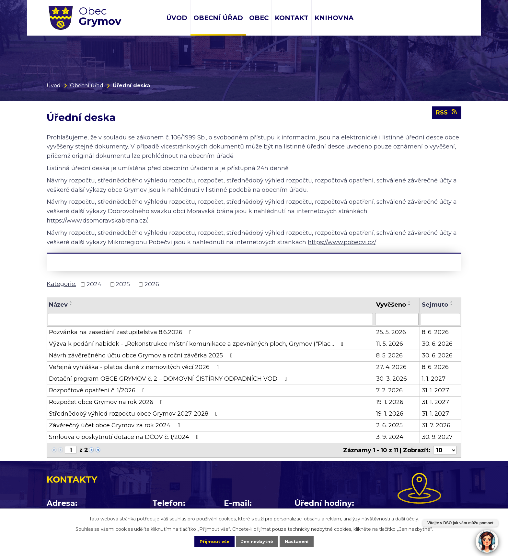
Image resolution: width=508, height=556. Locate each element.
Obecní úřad (218, 18)
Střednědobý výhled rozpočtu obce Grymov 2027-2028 (134, 413)
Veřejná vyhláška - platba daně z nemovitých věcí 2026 (135, 367)
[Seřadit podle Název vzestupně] (71, 301)
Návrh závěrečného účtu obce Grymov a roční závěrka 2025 (142, 355)
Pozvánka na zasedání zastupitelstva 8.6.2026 (121, 332)
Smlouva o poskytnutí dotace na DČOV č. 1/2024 (125, 437)
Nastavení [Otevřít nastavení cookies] (301, 541)
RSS (447, 114)
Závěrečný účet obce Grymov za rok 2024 (115, 425)
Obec (259, 18)
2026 (151, 284)
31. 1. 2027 (435, 390)
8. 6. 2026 (435, 332)
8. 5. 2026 (389, 355)
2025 (123, 284)
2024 (94, 284)
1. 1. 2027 (433, 378)
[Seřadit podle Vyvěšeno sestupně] (409, 304)
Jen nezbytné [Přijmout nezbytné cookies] (257, 541)
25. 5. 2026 (391, 332)
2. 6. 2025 (389, 425)
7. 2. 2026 (389, 390)
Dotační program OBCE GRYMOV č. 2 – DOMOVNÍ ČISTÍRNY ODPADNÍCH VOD (169, 378)
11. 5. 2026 (389, 343)
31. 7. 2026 (436, 425)
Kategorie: (61, 284)
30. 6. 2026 (437, 343)
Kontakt (291, 18)
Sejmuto (435, 304)
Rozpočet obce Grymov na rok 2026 (107, 402)
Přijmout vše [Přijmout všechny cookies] (210, 541)
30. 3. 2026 (391, 378)
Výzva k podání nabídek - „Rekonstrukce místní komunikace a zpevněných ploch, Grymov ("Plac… (197, 343)
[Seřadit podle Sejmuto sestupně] (451, 304)
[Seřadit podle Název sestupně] (71, 304)
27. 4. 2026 (391, 367)
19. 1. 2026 (389, 402)
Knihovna (334, 18)
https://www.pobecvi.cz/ (341, 242)
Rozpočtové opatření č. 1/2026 (98, 390)
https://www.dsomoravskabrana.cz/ (97, 220)
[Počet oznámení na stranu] (444, 450)
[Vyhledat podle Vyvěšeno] (396, 319)
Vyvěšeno (391, 304)
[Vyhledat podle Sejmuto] (440, 319)
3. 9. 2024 (389, 437)
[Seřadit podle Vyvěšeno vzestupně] (409, 301)
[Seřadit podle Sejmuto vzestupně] (451, 301)
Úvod (176, 18)
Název (58, 304)
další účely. (407, 518)
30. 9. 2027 (437, 437)
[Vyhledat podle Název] (210, 319)
